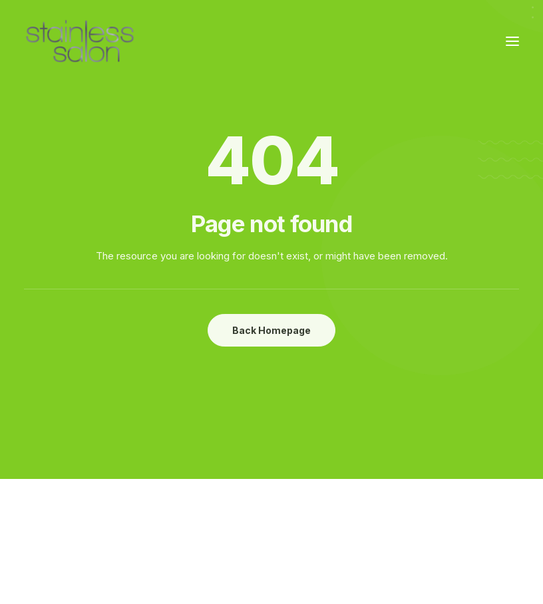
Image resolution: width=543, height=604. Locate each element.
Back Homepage (271, 330)
